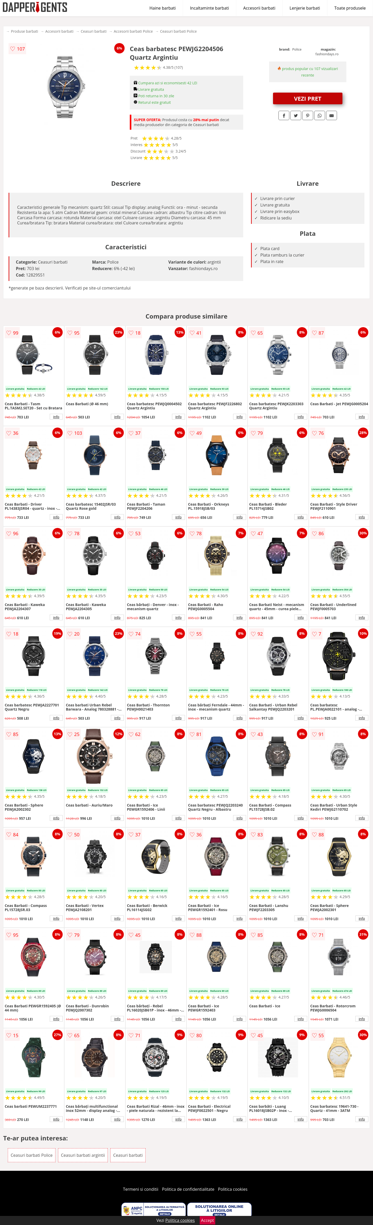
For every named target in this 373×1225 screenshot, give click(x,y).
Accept (207, 1220)
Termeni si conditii (141, 1189)
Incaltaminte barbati (209, 8)
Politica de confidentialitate (188, 1189)
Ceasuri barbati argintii (83, 1155)
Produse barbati (24, 31)
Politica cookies (233, 1189)
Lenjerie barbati (305, 8)
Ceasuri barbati (94, 31)
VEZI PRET (307, 98)
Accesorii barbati (259, 8)
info (56, 416)
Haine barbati (162, 8)
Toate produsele (350, 8)
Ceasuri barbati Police (178, 31)
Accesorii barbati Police (133, 31)
